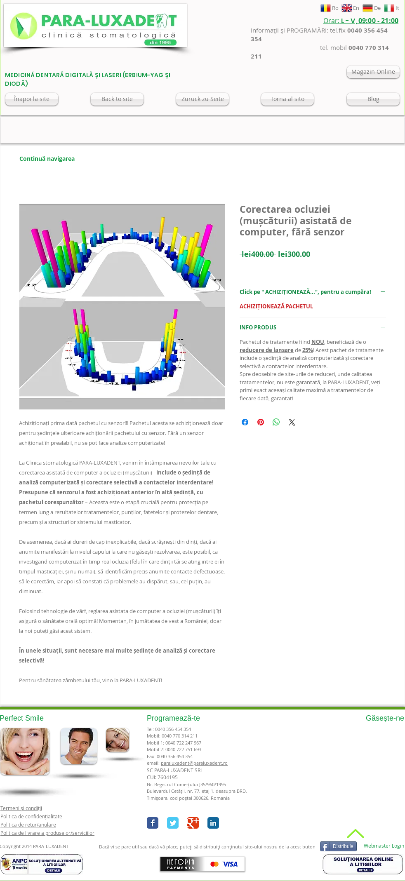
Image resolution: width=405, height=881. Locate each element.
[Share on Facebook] (245, 422)
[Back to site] (117, 99)
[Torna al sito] (287, 99)
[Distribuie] (338, 846)
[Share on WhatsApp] (276, 422)
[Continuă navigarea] (47, 158)
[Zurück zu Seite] (202, 99)
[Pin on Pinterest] (261, 422)
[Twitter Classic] (173, 823)
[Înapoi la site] (31, 99)
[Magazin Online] (373, 72)
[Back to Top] (354, 833)
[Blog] (373, 99)
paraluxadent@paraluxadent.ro (194, 763)
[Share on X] (292, 422)
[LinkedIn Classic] (213, 823)
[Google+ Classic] (193, 823)
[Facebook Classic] (152, 823)
